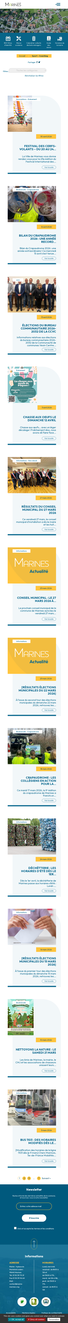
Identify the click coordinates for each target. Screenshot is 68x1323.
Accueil (22, 56)
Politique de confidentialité (52, 1313)
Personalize (54, 1319)
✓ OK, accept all (16, 1319)
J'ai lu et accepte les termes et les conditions (35, 1228)
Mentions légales (28, 1313)
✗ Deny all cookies (36, 1319)
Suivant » (46, 1178)
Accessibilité (11, 1313)
